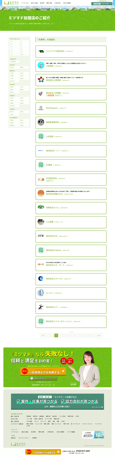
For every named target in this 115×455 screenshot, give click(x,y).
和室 (58, 421)
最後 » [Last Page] (99, 335)
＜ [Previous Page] (47, 335)
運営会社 (13, 437)
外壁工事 (35, 416)
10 (90, 335)
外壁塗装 (28, 416)
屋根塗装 (41, 416)
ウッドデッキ (98, 423)
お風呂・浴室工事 (38, 418)
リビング (36, 421)
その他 (77, 416)
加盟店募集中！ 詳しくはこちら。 (43, 385)
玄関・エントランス (56, 423)
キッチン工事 (48, 418)
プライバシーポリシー (23, 437)
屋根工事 (48, 416)
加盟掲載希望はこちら (104, 1)
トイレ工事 (29, 418)
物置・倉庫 (46, 423)
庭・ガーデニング (75, 423)
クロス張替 (29, 421)
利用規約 (34, 437)
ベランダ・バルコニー (87, 423)
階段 (49, 421)
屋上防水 (55, 416)
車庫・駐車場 (29, 423)
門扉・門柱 (66, 423)
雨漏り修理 (70, 416)
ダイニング (43, 421)
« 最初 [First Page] (42, 335)
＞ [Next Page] (94, 335)
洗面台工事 (56, 418)
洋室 (54, 421)
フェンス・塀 (38, 423)
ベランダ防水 (62, 416)
